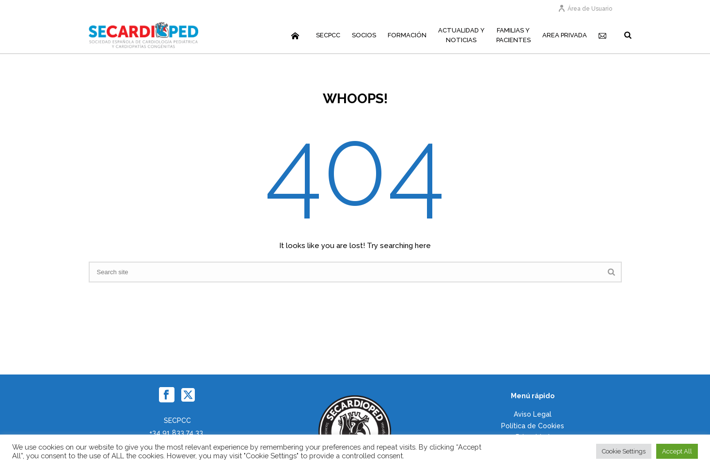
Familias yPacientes (513, 35)
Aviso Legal (533, 414)
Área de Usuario (585, 8)
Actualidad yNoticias (461, 35)
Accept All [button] (677, 451)
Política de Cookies (532, 426)
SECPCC (328, 35)
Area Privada (564, 35)
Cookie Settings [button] (624, 451)
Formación (407, 35)
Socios (364, 35)
